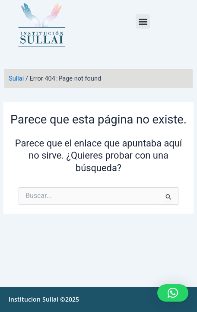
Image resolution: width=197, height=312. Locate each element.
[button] (143, 21)
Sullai (16, 78)
